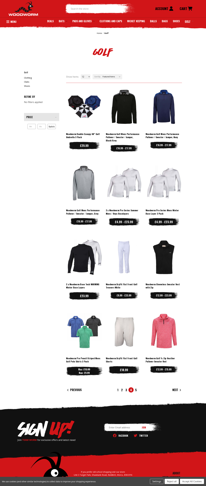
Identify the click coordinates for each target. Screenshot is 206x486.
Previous (74, 390)
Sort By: (97, 77)
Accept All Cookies (192, 481)
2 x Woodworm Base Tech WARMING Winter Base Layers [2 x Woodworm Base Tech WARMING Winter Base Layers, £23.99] (82, 286)
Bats (63, 21)
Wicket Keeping (136, 21)
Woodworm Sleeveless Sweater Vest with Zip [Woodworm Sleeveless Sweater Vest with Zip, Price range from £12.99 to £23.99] (163, 286)
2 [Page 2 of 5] (122, 390)
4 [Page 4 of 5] (131, 390)
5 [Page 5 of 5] (136, 390)
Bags (165, 21)
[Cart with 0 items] (186, 9)
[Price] (41, 117)
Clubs (26, 81)
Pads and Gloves (83, 21)
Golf (189, 21)
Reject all (172, 481)
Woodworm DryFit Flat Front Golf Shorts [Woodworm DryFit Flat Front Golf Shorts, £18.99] (121, 360)
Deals (50, 21)
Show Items (72, 76)
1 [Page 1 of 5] (117, 390)
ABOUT (176, 473)
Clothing (28, 77)
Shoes (176, 21)
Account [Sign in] (164, 8)
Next (177, 390)
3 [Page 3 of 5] (126, 390)
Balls (153, 21)
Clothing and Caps (111, 21)
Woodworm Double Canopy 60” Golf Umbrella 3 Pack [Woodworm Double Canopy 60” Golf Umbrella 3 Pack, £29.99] (83, 135)
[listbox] (112, 76)
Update (52, 126)
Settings (156, 481)
